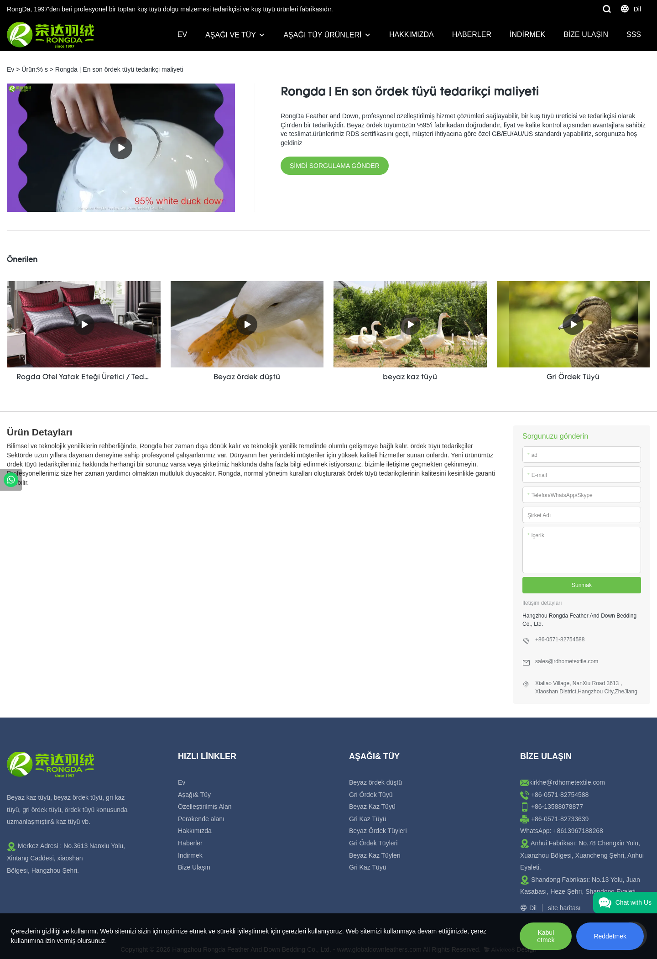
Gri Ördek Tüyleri (373, 843)
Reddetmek (610, 936)
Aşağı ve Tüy (230, 35)
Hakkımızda (411, 34)
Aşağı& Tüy (194, 794)
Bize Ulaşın (585, 34)
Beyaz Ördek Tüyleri (378, 830)
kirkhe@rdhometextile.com (567, 782)
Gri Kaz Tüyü (367, 819)
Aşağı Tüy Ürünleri (322, 35)
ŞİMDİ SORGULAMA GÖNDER (335, 165)
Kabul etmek (545, 936)
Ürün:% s (34, 69)
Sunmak (582, 585)
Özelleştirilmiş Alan (204, 806)
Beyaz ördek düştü (375, 782)
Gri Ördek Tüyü (370, 794)
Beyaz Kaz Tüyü (372, 806)
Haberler (471, 34)
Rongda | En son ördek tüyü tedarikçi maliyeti (119, 69)
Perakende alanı (201, 819)
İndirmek (527, 34)
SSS (633, 34)
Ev (182, 34)
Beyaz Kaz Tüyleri (375, 855)
